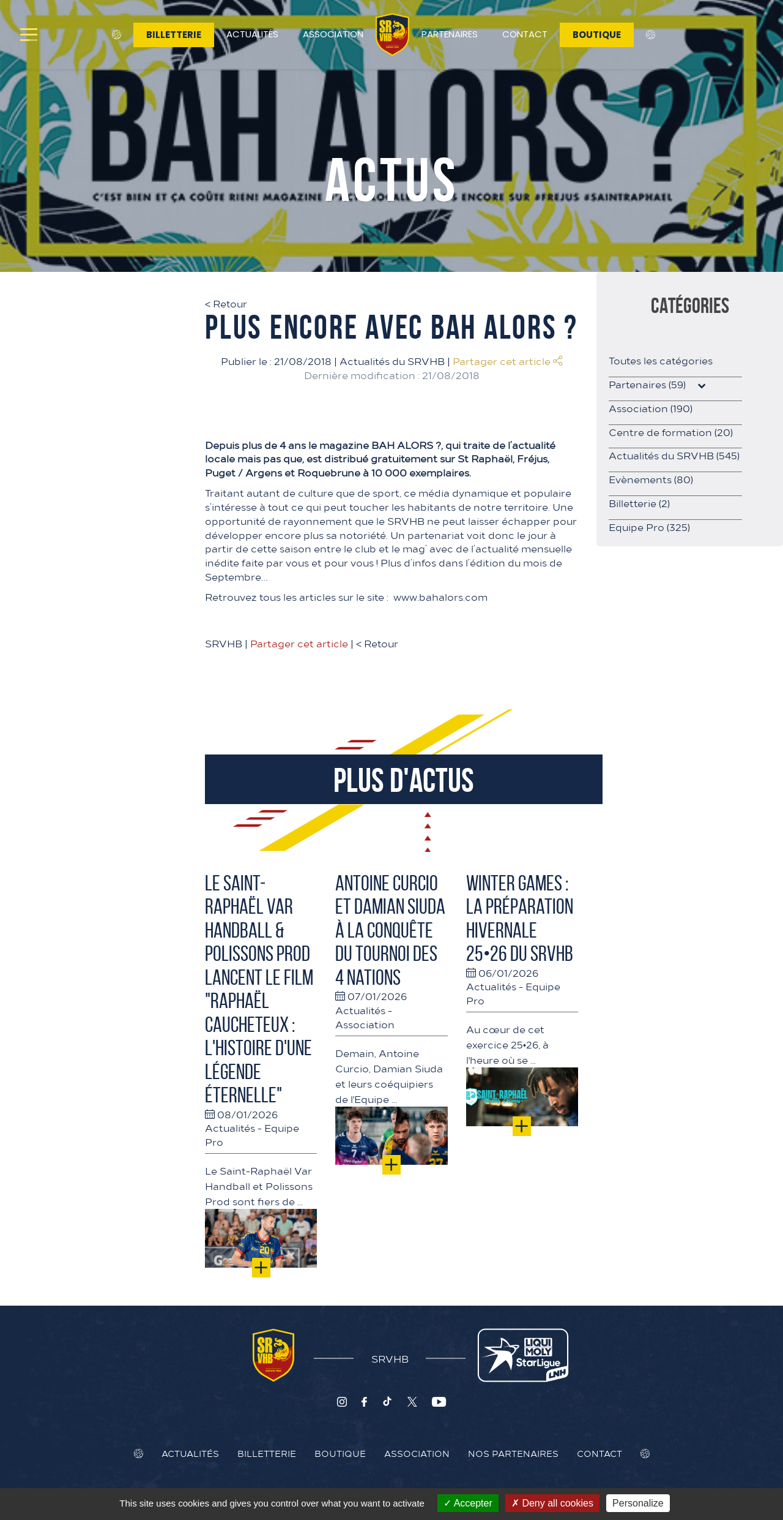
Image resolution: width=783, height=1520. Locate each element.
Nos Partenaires (513, 1453)
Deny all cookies (552, 1503)
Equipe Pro (649, 526)
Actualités (252, 34)
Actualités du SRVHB (392, 360)
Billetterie (173, 34)
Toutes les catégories (661, 360)
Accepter (467, 1503)
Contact (524, 34)
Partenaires (449, 34)
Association (333, 34)
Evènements (651, 479)
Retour (226, 303)
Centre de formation (671, 431)
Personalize (638, 1503)
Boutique (597, 34)
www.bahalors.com (440, 596)
